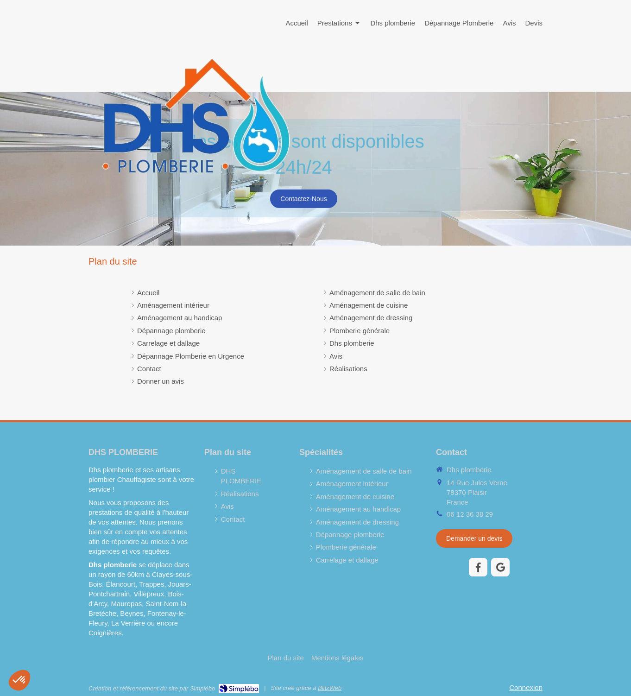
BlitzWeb (329, 687)
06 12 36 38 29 (470, 514)
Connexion (526, 687)
